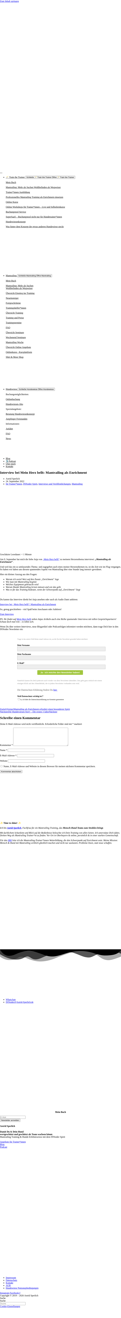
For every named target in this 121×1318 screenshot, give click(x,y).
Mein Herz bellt (24, 619)
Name (3, 753)
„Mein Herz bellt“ (51, 559)
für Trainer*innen (14, 484)
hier (55, 690)
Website (3, 764)
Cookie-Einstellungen (10, 1310)
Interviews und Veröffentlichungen (55, 484)
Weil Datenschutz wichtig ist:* (30, 696)
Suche (3, 1301)
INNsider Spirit (30, 484)
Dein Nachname (24, 654)
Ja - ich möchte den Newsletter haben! (60, 672)
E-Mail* (20, 663)
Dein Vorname (23, 645)
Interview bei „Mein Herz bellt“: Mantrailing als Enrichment (28, 604)
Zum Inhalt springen (9, 1)
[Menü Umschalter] (1, 172)
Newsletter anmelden (10, 1124)
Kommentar (6, 748)
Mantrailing (77, 484)
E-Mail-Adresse (8, 759)
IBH (10, 844)
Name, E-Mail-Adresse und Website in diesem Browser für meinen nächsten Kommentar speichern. (49, 770)
